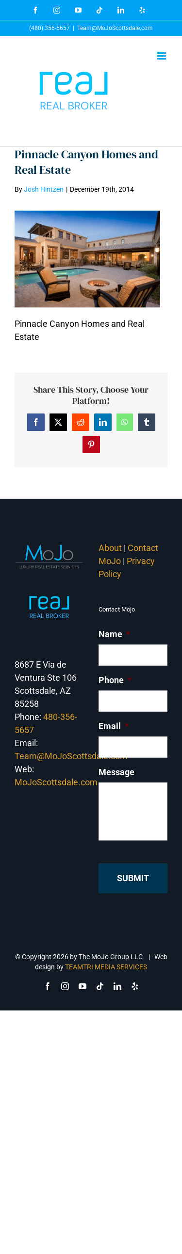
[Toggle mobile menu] (162, 56)
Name (114, 634)
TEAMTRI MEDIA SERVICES (106, 967)
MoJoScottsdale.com (56, 782)
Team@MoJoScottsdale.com (115, 28)
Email (114, 726)
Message (116, 772)
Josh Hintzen (44, 189)
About (110, 548)
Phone (115, 680)
